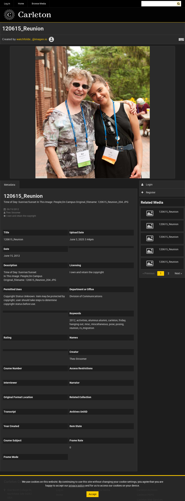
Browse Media (39, 3)
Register (148, 192)
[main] (92, 248)
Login (147, 184)
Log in (7, 3)
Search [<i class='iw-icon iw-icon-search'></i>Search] (179, 3)
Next (178, 273)
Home (21, 3)
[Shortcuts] (181, 39)
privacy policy (77, 485)
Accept (93, 494)
